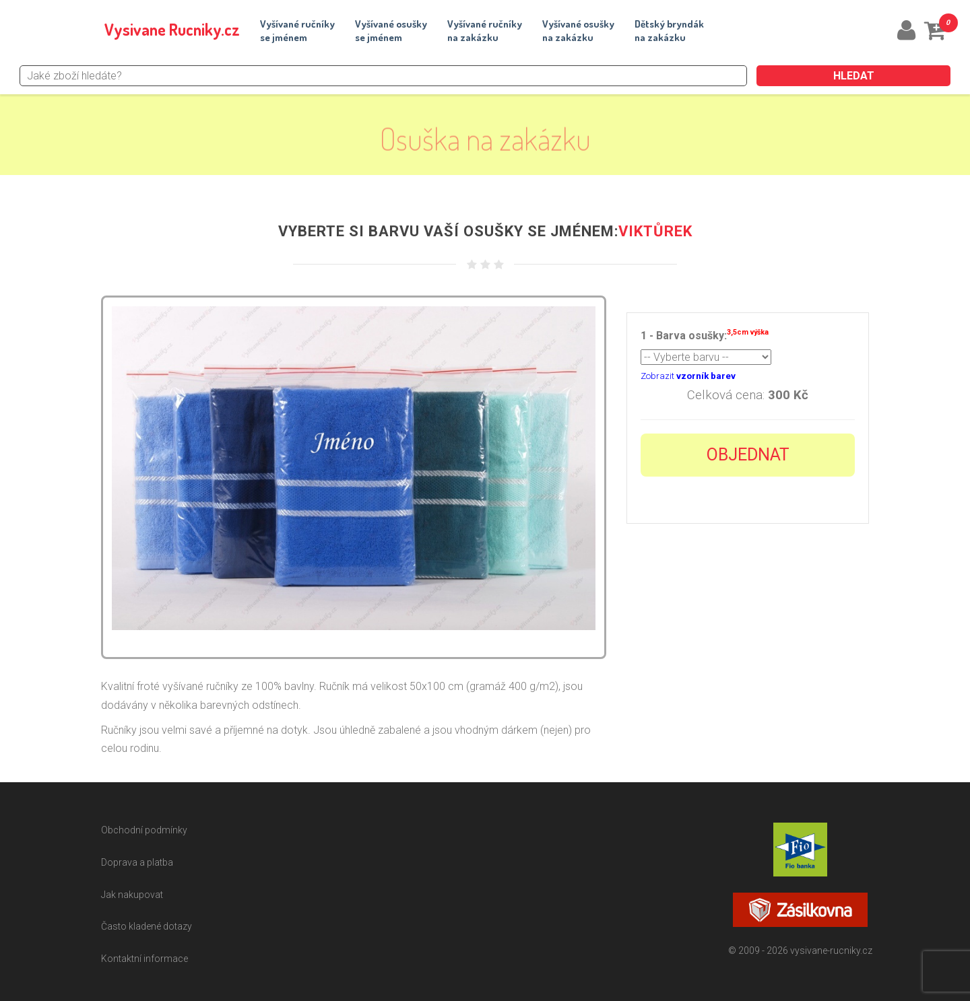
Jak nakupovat (132, 894)
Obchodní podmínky (144, 830)
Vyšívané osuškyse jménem (391, 31)
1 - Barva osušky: (705, 334)
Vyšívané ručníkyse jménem (297, 31)
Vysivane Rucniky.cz (172, 29)
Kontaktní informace (144, 958)
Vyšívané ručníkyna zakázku (484, 31)
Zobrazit (688, 376)
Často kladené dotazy (146, 926)
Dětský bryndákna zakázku (669, 31)
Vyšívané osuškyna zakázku (578, 31)
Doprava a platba (137, 862)
